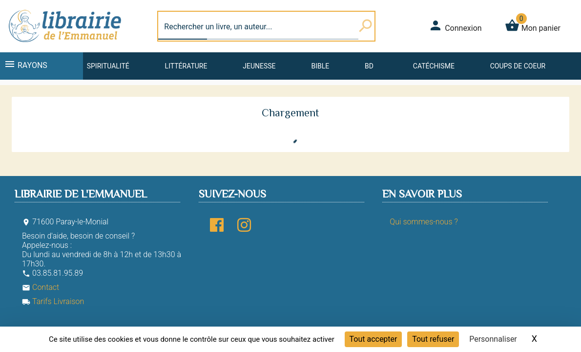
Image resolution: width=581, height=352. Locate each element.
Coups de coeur (517, 66)
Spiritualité (108, 66)
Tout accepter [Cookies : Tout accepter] (373, 339)
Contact (40, 287)
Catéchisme (434, 66)
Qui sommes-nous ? (423, 221)
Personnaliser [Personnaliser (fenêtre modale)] (493, 339)
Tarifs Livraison (53, 301)
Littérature (186, 66)
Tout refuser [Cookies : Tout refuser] (433, 339)
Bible (320, 66)
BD (369, 66)
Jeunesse (259, 66)
